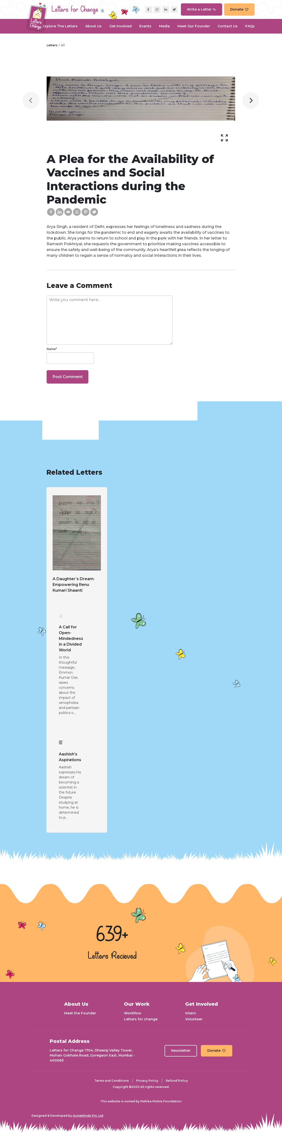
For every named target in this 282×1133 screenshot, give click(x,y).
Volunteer (193, 1019)
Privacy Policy (147, 1080)
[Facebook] (51, 212)
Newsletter (180, 1050)
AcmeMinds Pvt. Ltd (88, 1115)
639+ (112, 935)
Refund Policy (177, 1080)
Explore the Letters (60, 26)
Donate (239, 9)
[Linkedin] (59, 212)
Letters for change (141, 1019)
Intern (190, 1013)
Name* (52, 349)
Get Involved (120, 26)
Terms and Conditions (111, 1080)
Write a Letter (201, 9)
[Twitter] (94, 212)
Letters (52, 45)
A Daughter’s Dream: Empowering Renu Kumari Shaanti (73, 585)
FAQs (250, 26)
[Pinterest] (85, 212)
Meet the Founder (80, 1013)
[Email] (68, 212)
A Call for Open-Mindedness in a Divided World (71, 638)
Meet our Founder (194, 26)
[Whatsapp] (77, 212)
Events (145, 26)
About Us (93, 26)
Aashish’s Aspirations (70, 757)
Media (164, 26)
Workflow (132, 1013)
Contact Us (228, 26)
